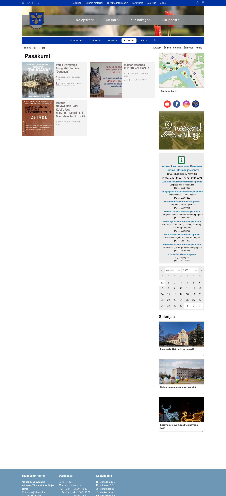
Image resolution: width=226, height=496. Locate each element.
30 (175, 305)
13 (200, 288)
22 (168, 300)
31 (162, 282)
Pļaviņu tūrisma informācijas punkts (182, 201)
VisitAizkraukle (107, 482)
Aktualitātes (76, 40)
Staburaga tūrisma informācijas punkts (182, 221)
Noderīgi (76, 2)
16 (175, 294)
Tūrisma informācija (117, 2)
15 (168, 294)
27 (200, 300)
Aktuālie (157, 47)
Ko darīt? (113, 19)
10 (181, 288)
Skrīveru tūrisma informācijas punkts (182, 211)
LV (28, 2)
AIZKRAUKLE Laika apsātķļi (168, 484)
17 (181, 294)
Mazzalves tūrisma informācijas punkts (182, 244)
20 (200, 294)
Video (163, 2)
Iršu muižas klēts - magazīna (182, 254)
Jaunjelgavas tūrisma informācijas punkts (182, 192)
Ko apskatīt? (85, 19)
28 (162, 305)
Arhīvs (199, 47)
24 (181, 300)
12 (193, 288)
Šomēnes (188, 47)
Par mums (137, 2)
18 (187, 294)
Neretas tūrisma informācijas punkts (182, 234)
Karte (144, 40)
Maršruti (112, 40)
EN (33, 2)
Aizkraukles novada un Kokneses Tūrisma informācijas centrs (182, 168)
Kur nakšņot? (140, 19)
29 (168, 305)
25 (187, 300)
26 (193, 300)
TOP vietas (95, 40)
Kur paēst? (170, 19)
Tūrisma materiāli (93, 2)
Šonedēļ (177, 47)
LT (38, 2)
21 (162, 300)
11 (187, 288)
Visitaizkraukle (107, 489)
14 (162, 294)
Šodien (167, 47)
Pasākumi (129, 40)
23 (175, 300)
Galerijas (151, 2)
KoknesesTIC (106, 485)
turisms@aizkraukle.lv (36, 492)
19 (193, 294)
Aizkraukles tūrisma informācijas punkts (182, 182)
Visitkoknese (106, 492)
